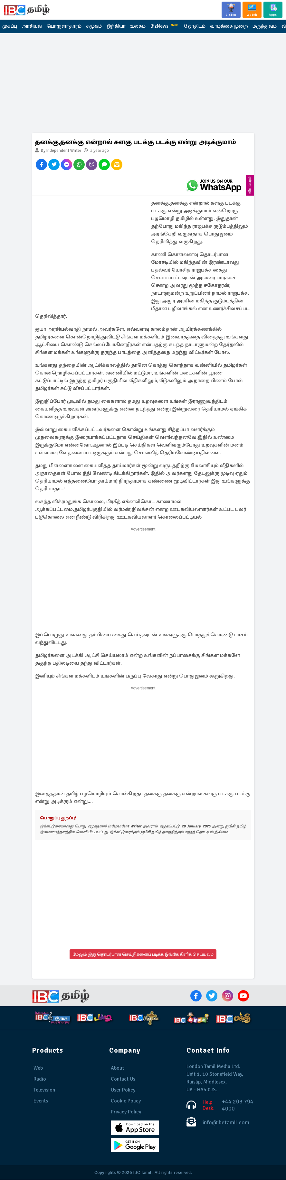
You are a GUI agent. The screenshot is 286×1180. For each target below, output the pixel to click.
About (117, 1068)
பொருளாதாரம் (62, 26)
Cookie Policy (126, 1101)
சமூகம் (91, 26)
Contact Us (123, 1079)
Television (44, 1090)
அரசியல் (31, 26)
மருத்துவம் (259, 26)
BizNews (160, 26)
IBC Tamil (142, 1172)
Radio (39, 1079)
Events (40, 1101)
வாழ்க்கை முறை (223, 26)
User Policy (123, 1090)
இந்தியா (113, 26)
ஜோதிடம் (189, 26)
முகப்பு (10, 26)
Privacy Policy (126, 1112)
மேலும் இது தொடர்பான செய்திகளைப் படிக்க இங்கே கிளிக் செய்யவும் (143, 954)
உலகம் (134, 26)
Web (38, 1068)
